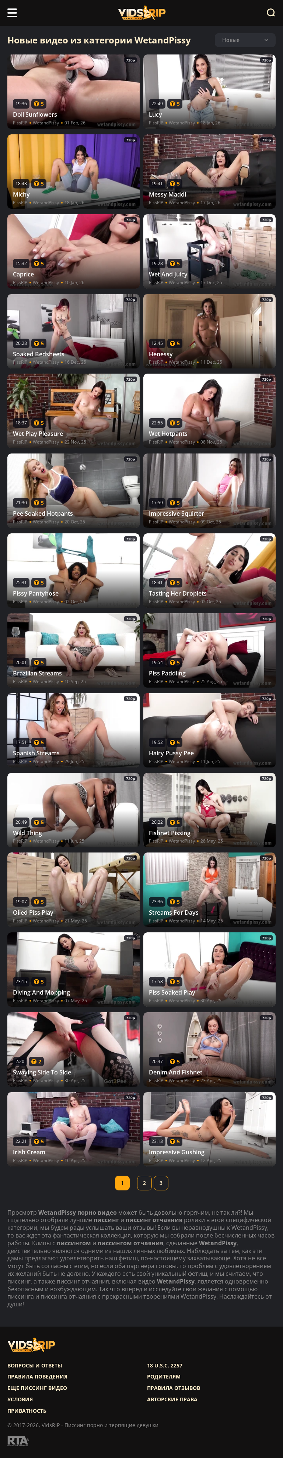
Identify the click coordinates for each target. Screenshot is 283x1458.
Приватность (26, 1411)
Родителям (164, 1376)
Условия (20, 1399)
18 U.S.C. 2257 (164, 1365)
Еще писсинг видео (37, 1388)
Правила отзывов (173, 1388)
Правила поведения (37, 1376)
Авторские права (172, 1399)
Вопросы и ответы (34, 1365)
